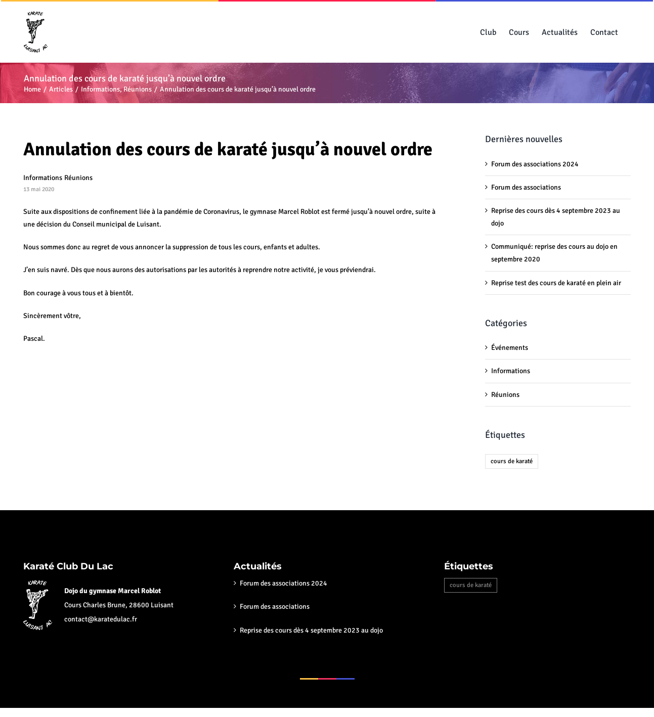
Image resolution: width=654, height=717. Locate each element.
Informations (42, 177)
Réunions (78, 177)
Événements (509, 347)
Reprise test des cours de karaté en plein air (556, 283)
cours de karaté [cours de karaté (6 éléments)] (512, 461)
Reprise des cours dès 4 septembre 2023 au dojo (311, 630)
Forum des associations (526, 187)
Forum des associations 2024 (535, 164)
